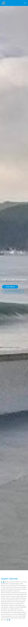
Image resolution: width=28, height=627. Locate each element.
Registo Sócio (13, 291)
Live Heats (10, 287)
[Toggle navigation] (25, 2)
